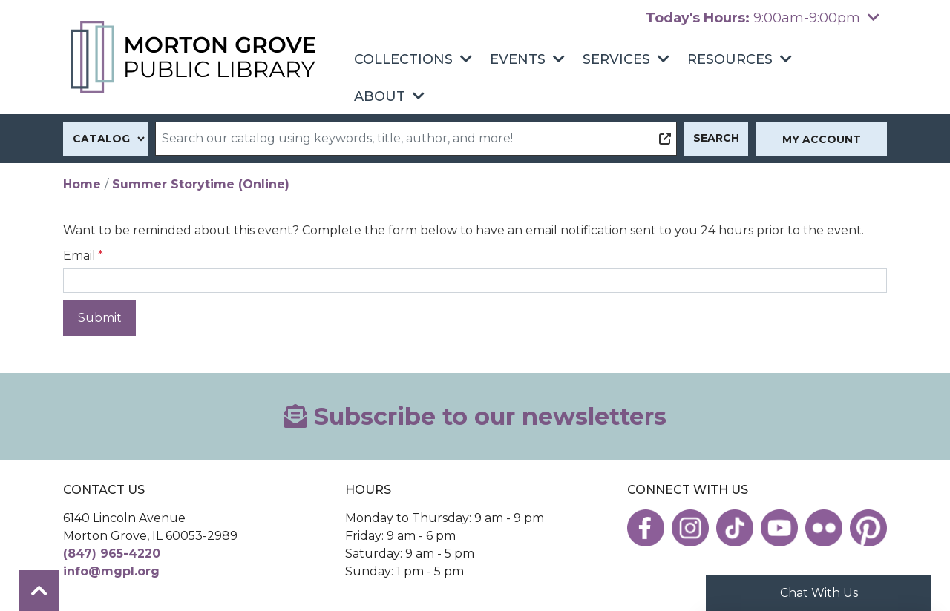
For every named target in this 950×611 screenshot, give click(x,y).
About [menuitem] (379, 96)
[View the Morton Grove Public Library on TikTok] (734, 527)
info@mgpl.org (111, 571)
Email (79, 255)
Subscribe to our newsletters (475, 416)
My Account (821, 139)
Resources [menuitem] (730, 59)
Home (82, 184)
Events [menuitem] (518, 59)
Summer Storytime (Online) (200, 184)
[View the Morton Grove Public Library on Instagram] (690, 527)
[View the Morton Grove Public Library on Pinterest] (868, 527)
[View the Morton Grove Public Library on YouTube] (779, 527)
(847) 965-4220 (111, 553)
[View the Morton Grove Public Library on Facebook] (645, 527)
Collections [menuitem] (403, 59)
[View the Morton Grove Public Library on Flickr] (823, 527)
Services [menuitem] (616, 59)
